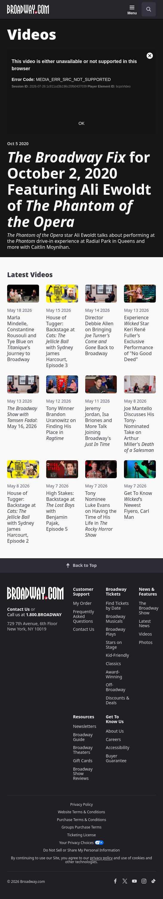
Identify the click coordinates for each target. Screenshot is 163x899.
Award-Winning (114, 674)
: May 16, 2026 (22, 417)
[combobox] (146, 9)
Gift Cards (82, 760)
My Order (82, 603)
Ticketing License (81, 834)
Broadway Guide (83, 737)
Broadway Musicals (115, 618)
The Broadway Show (149, 608)
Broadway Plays (115, 631)
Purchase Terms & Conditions (81, 819)
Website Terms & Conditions (81, 811)
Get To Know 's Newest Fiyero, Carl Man (138, 505)
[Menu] (132, 10)
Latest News (145, 623)
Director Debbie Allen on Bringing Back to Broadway (99, 335)
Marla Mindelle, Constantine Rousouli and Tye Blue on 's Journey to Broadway (21, 338)
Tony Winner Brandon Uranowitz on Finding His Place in (61, 423)
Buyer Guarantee (116, 758)
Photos (146, 642)
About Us (115, 731)
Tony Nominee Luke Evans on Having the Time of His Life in (101, 514)
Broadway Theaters (83, 750)
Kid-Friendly (117, 655)
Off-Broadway (115, 687)
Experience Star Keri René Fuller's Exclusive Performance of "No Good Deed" (138, 338)
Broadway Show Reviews (83, 773)
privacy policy (101, 857)
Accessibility (117, 747)
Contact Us (18, 609)
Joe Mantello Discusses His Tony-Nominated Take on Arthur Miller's (139, 429)
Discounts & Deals (117, 700)
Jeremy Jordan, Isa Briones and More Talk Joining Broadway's (98, 426)
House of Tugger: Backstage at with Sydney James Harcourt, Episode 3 (60, 341)
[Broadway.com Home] (28, 9)
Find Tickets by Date (117, 605)
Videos (145, 634)
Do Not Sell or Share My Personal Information (81, 850)
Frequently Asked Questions (83, 616)
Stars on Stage (114, 644)
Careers (113, 739)
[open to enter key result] (149, 9)
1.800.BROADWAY (44, 614)
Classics (113, 663)
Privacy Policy (81, 804)
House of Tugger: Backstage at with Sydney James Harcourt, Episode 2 (21, 517)
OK (81, 123)
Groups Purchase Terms (82, 827)
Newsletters (84, 726)
